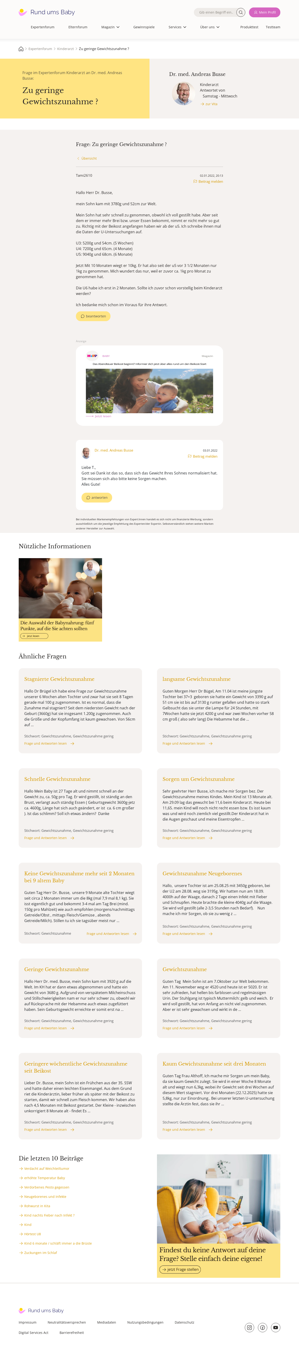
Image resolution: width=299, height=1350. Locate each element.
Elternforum (77, 27)
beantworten (96, 316)
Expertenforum (42, 27)
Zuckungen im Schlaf (40, 1252)
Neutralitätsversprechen (67, 1322)
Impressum (27, 1322)
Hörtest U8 (32, 1234)
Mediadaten (106, 1322)
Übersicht (89, 158)
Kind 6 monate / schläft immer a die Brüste (58, 1243)
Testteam (273, 27)
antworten (100, 497)
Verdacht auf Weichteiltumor (46, 1168)
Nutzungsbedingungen (145, 1322)
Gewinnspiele (144, 27)
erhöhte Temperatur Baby (44, 1178)
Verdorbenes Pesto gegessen (46, 1187)
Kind (28, 1224)
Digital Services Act (33, 1332)
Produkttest (249, 27)
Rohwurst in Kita (37, 1206)
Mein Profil (267, 12)
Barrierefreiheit (72, 1332)
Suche (240, 12)
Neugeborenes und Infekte (45, 1196)
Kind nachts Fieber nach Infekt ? (49, 1215)
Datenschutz (184, 1322)
